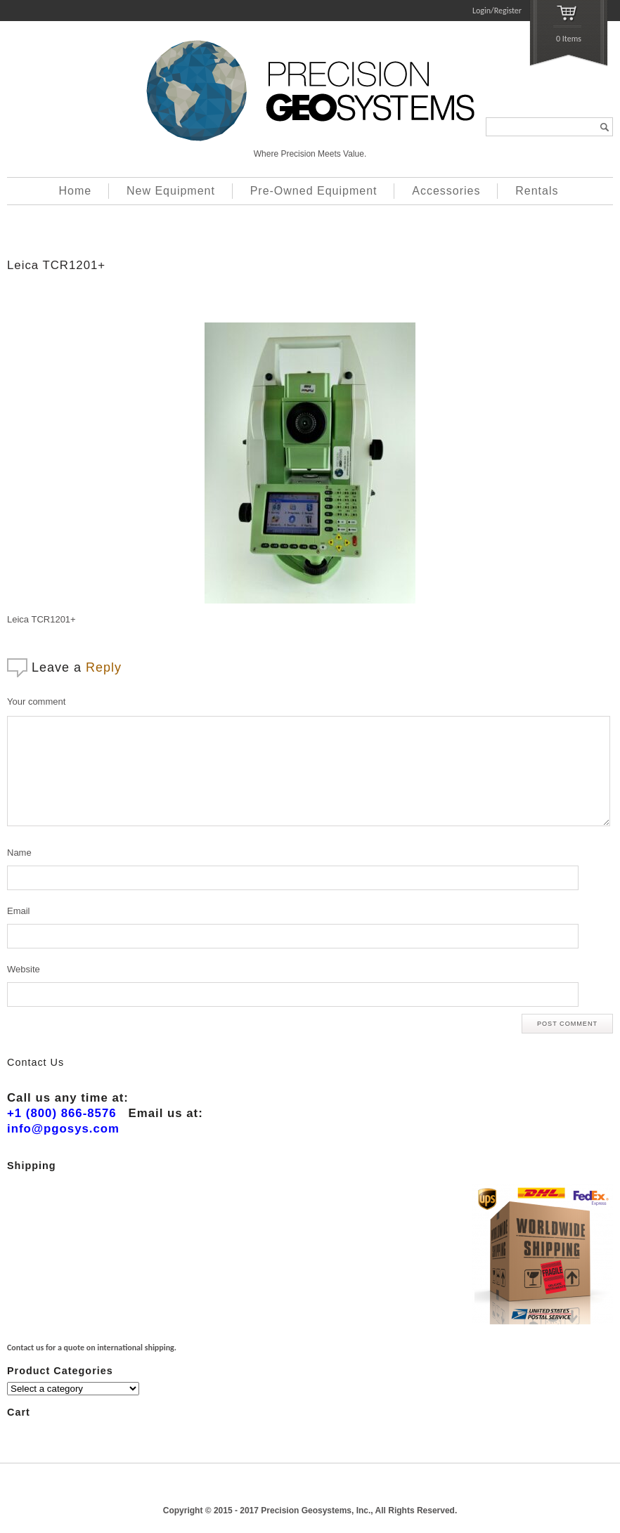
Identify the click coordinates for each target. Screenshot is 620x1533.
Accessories (446, 191)
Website (23, 969)
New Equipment (171, 191)
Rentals (536, 191)
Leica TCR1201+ (56, 265)
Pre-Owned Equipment (313, 191)
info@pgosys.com (63, 1128)
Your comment (36, 701)
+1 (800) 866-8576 (62, 1113)
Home (75, 191)
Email (18, 911)
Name (19, 852)
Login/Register (497, 10)
